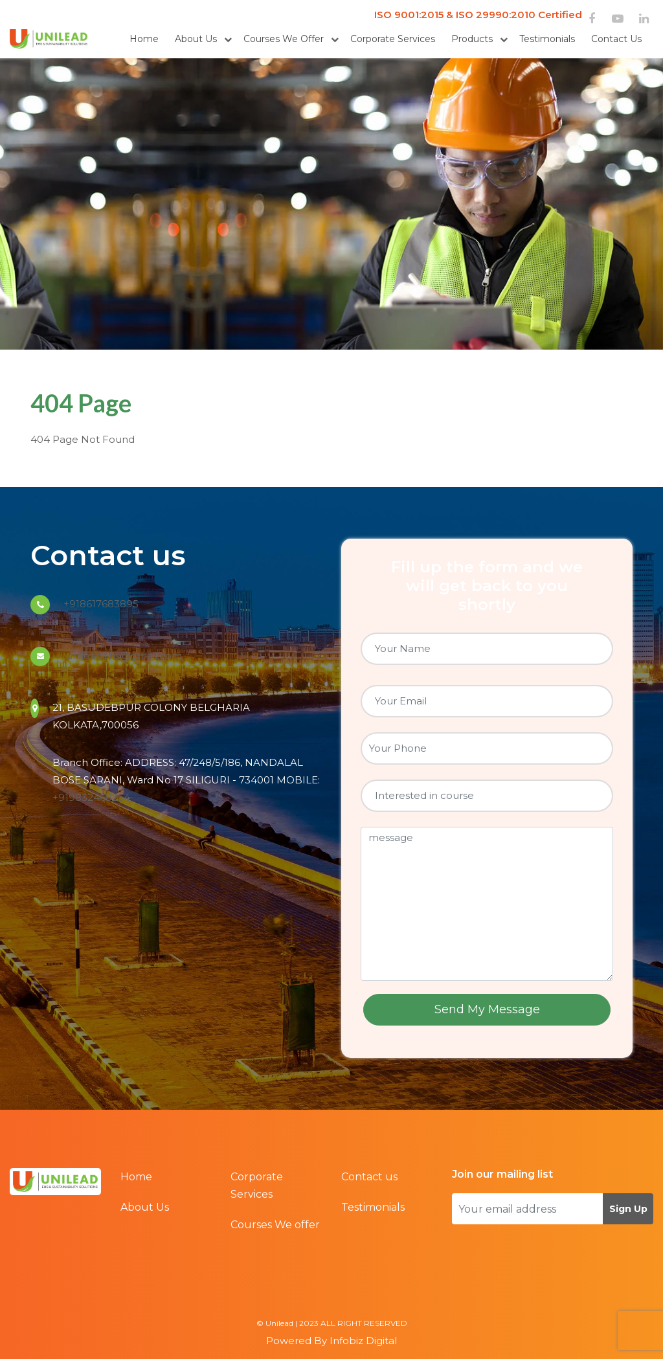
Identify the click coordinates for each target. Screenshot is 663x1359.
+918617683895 (101, 604)
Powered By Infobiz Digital (331, 1340)
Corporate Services (392, 39)
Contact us (616, 39)
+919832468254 (91, 797)
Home (144, 39)
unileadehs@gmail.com (122, 655)
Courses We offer (283, 39)
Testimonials (547, 39)
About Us (196, 39)
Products (472, 39)
